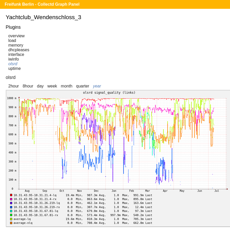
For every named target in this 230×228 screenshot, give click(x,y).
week (52, 86)
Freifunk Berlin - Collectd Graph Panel (42, 4)
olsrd (12, 64)
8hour (28, 86)
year (97, 86)
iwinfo (13, 59)
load (12, 40)
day (40, 86)
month (66, 86)
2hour (13, 86)
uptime (14, 68)
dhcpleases (18, 50)
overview (16, 36)
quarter (82, 86)
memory (15, 45)
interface (16, 54)
